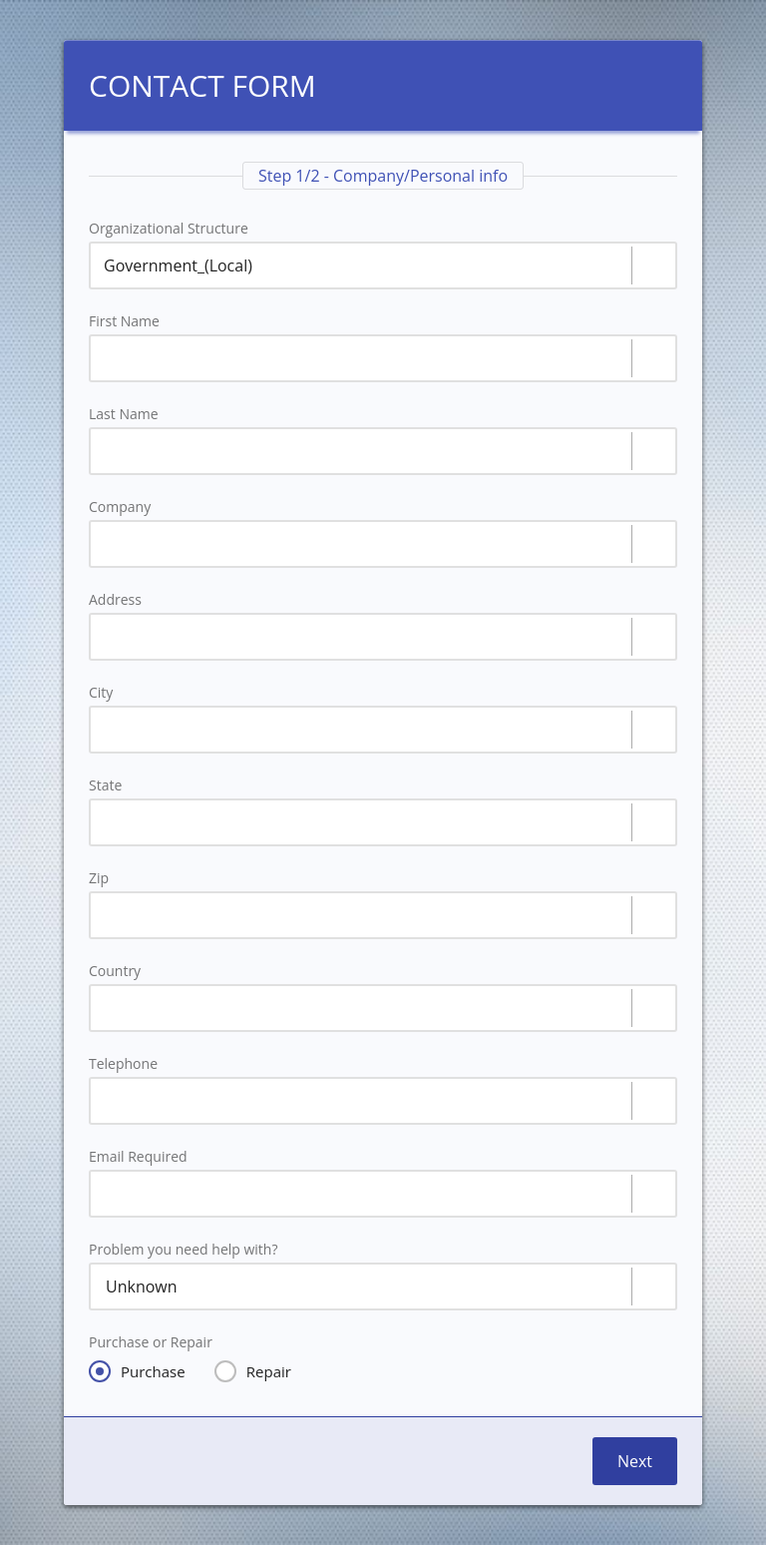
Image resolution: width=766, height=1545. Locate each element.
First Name (124, 321)
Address (115, 600)
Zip (99, 878)
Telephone (123, 1064)
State (105, 785)
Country (115, 971)
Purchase (137, 1371)
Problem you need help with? (183, 1250)
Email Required (138, 1157)
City (101, 693)
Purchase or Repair (150, 1342)
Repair (252, 1371)
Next (634, 1461)
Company (120, 507)
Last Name (124, 414)
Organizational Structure (168, 229)
